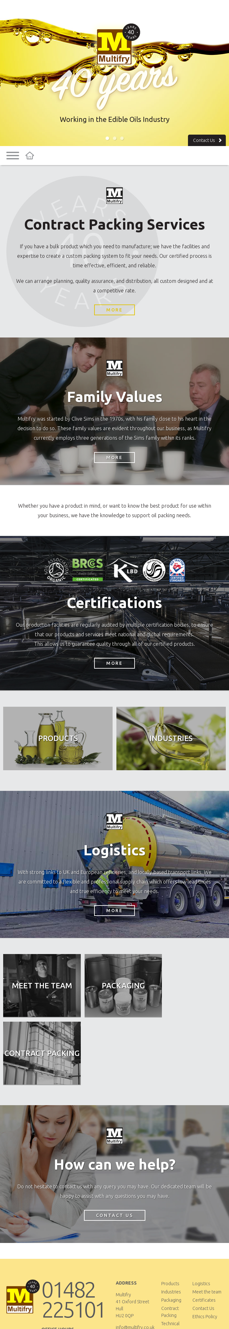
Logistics (201, 1216)
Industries (171, 1224)
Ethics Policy (204, 1249)
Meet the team (206, 1224)
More (114, 309)
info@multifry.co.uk (135, 1260)
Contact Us (208, 140)
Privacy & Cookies (108, 1317)
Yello (157, 1317)
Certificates (204, 1233)
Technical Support (170, 1260)
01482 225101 (73, 1232)
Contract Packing (170, 1245)
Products (170, 1216)
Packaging (171, 1233)
